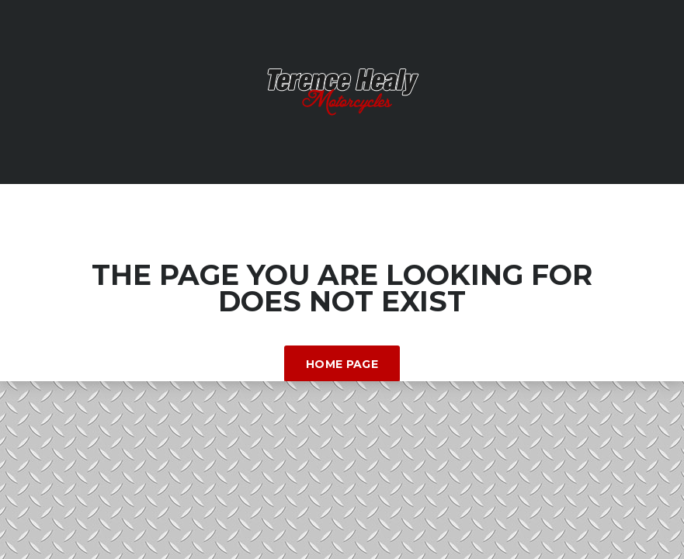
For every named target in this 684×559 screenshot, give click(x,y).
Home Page (342, 364)
